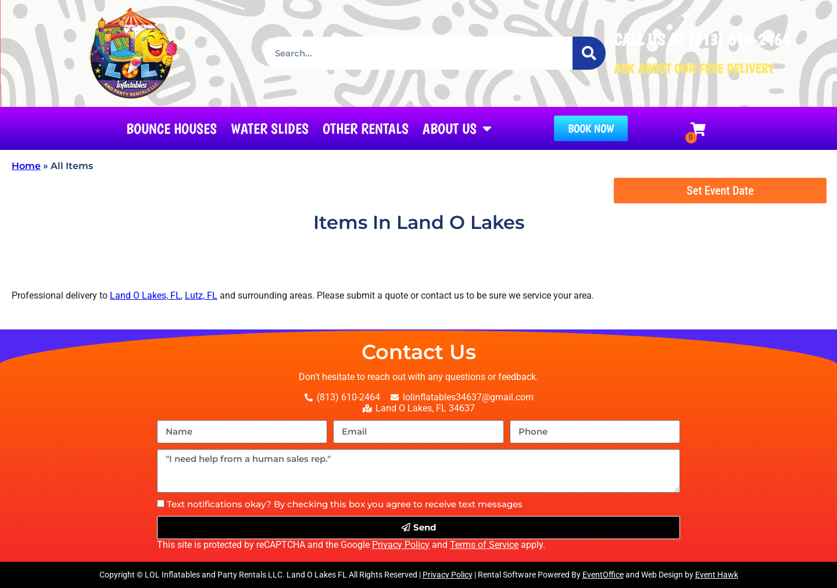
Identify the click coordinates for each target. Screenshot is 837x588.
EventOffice (603, 574)
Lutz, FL (201, 295)
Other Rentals (366, 128)
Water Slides (270, 128)
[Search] (589, 53)
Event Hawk (716, 574)
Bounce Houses (171, 128)
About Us (457, 128)
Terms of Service (484, 544)
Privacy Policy (401, 544)
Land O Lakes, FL (145, 295)
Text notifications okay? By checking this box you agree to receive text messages (345, 504)
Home (26, 165)
